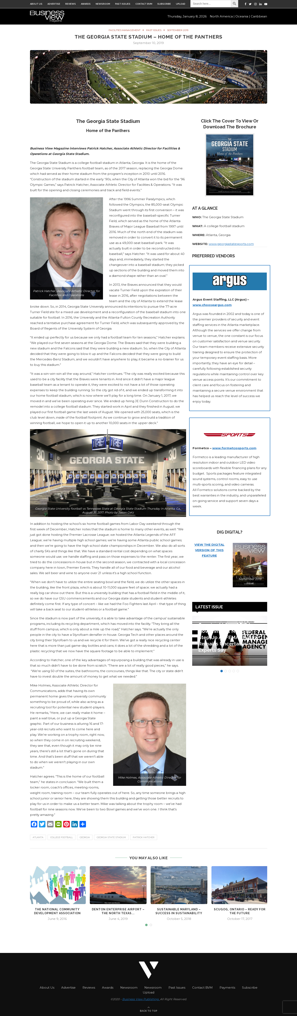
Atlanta (38, 837)
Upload (180, 4)
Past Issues (122, 4)
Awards (86, 4)
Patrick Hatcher (143, 837)
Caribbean (259, 16)
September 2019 (178, 30)
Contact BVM (143, 4)
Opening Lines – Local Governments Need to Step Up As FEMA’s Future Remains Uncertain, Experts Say (228, 641)
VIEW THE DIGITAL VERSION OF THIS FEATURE (209, 549)
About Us (36, 4)
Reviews (70, 4)
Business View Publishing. (141, 999)
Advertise (53, 4)
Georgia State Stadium (111, 837)
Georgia (85, 837)
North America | (222, 16)
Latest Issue (209, 606)
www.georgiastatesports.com (231, 244)
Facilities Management (124, 30)
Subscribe (164, 4)
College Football (61, 837)
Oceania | (242, 16)
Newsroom (103, 4)
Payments (227, 987)
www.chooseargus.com (212, 305)
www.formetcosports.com (234, 448)
